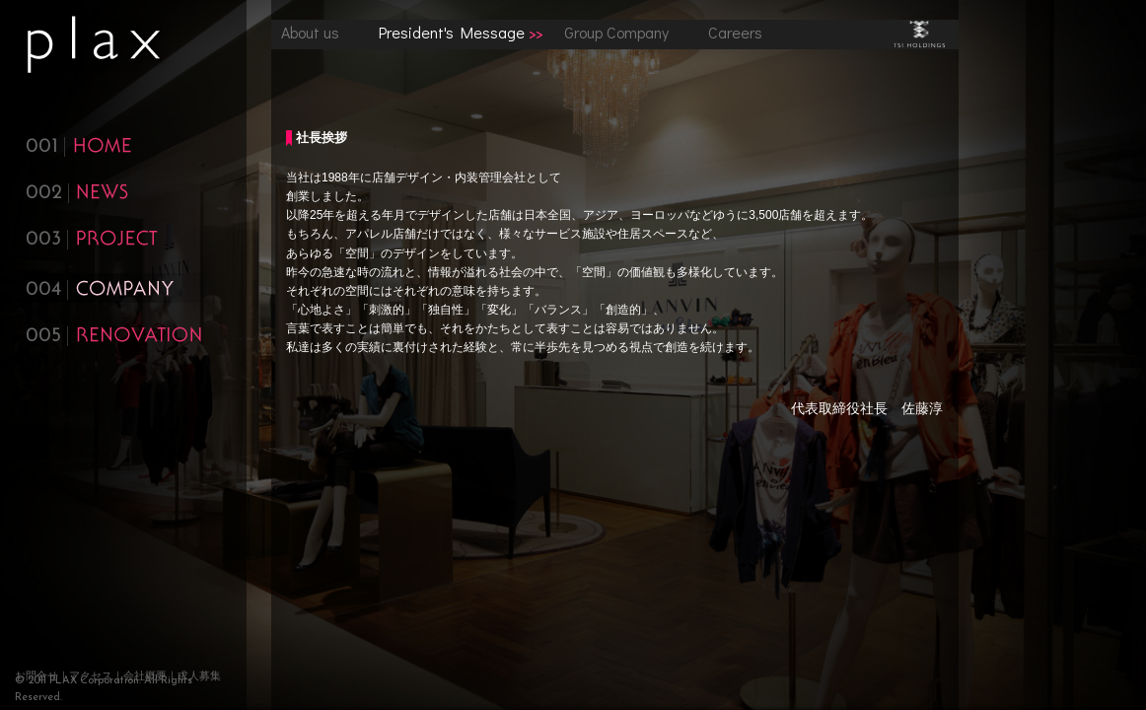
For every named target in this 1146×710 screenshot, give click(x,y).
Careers (735, 32)
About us (310, 32)
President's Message (452, 32)
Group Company (616, 32)
